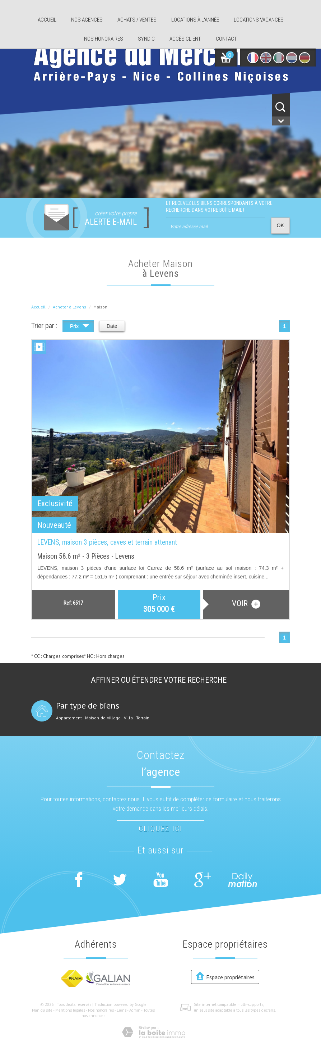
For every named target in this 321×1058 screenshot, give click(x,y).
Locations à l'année (195, 20)
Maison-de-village (103, 718)
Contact (226, 39)
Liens (121, 1010)
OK (280, 225)
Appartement (69, 718)
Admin (134, 1010)
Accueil (47, 20)
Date (112, 326)
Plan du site (42, 1010)
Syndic (146, 39)
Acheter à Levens (69, 307)
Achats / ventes (137, 20)
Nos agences (87, 20)
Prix (79, 327)
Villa (128, 718)
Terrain (142, 718)
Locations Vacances (259, 20)
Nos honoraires (103, 39)
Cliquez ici (160, 828)
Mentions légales (70, 1010)
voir (246, 604)
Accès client (185, 39)
